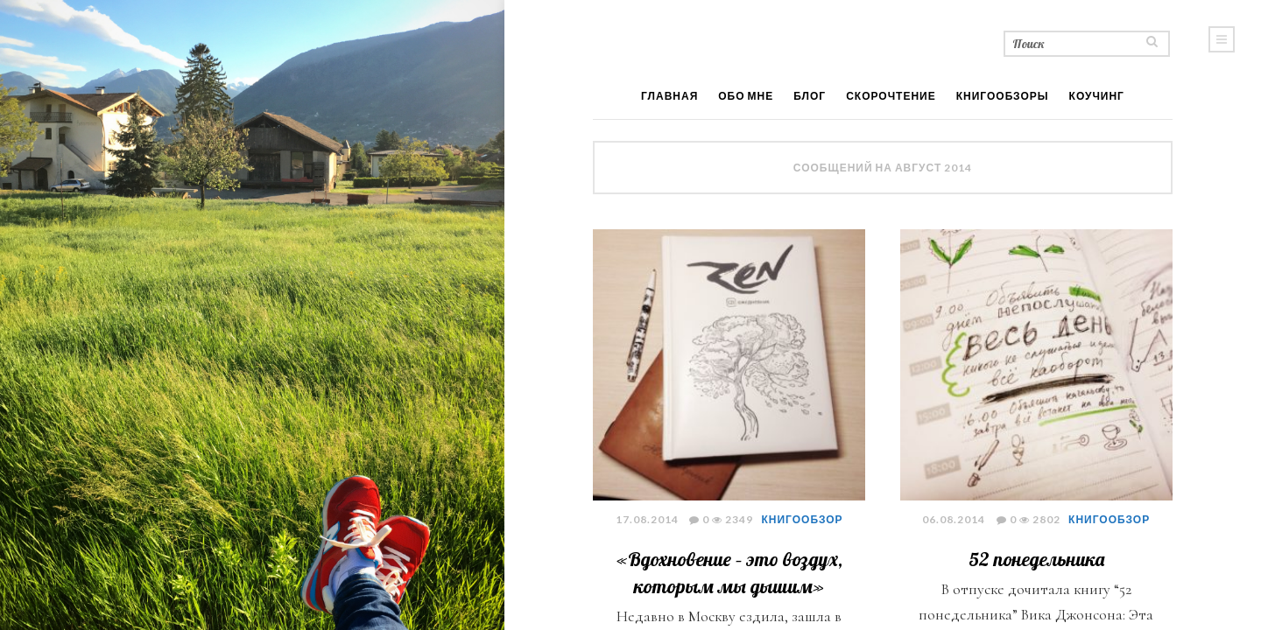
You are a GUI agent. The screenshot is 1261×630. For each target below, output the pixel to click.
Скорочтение (891, 95)
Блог (809, 95)
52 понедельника (1036, 559)
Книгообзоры (1002, 95)
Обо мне (745, 95)
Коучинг (1096, 95)
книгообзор (802, 519)
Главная (669, 95)
